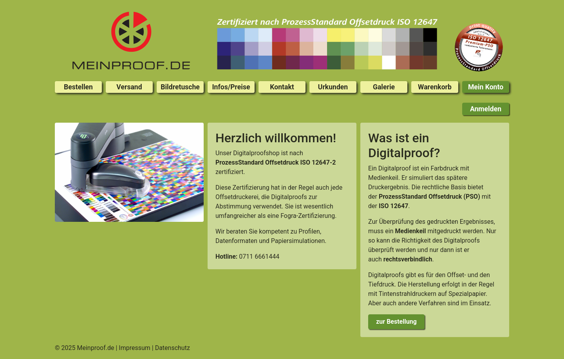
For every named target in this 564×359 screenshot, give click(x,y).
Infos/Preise (231, 87)
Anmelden (485, 109)
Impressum (134, 348)
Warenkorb (435, 87)
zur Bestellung (396, 321)
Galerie (384, 87)
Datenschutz (172, 348)
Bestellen (78, 87)
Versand (129, 87)
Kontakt (282, 87)
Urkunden (333, 87)
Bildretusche (180, 87)
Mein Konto (485, 87)
